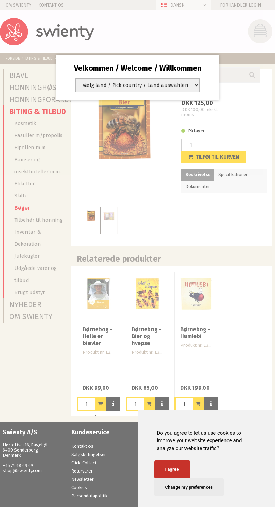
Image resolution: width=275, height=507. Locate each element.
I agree (172, 469)
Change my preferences (189, 487)
